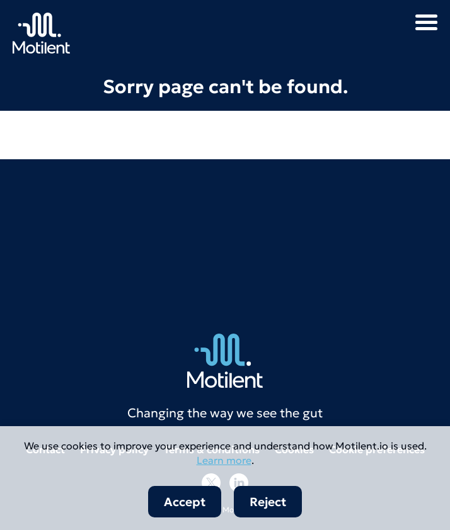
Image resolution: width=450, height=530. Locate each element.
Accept (184, 501)
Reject (268, 501)
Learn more (224, 460)
